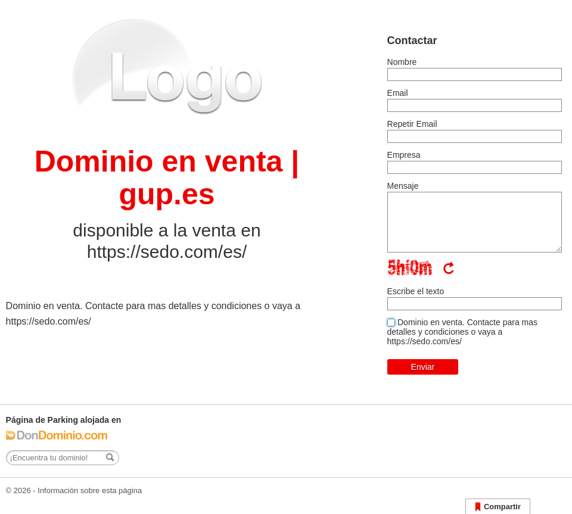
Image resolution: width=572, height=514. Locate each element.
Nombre (402, 62)
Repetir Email (412, 124)
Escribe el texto (415, 291)
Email (397, 93)
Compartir (498, 507)
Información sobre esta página (90, 490)
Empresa (404, 155)
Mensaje (403, 186)
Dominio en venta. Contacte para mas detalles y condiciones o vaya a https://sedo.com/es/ (462, 331)
